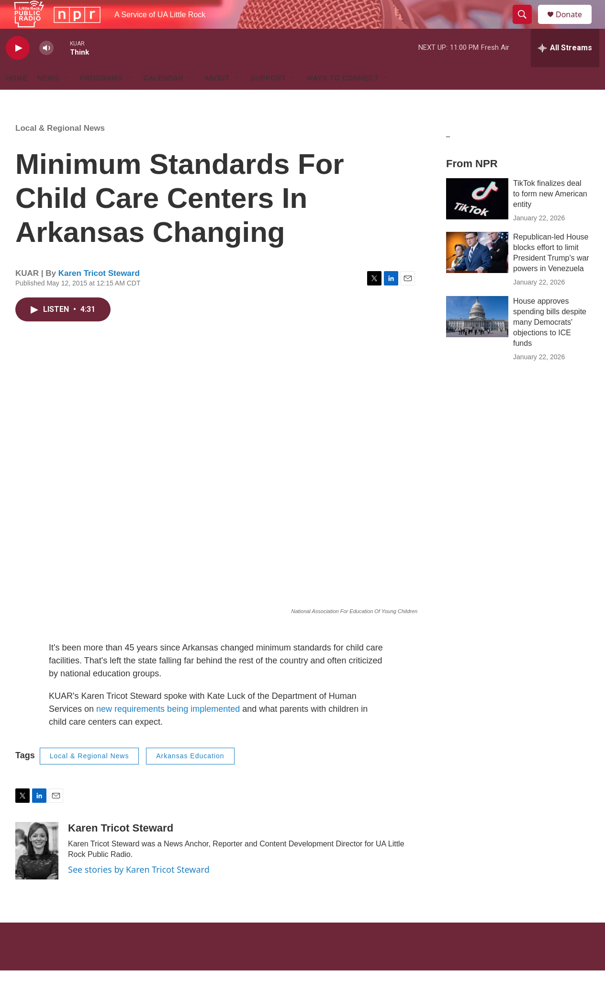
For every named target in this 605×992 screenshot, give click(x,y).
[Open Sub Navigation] (66, 99)
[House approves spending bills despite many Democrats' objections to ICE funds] (477, 338)
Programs (101, 99)
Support (268, 99)
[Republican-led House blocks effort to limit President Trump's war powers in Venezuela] (477, 274)
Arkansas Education (190, 777)
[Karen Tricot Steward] (36, 872)
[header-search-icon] (526, 25)
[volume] (46, 69)
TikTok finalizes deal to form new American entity (550, 215)
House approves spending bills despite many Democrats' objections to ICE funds (549, 344)
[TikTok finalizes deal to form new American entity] (477, 220)
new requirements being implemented (168, 730)
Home (17, 99)
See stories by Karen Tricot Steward (139, 891)
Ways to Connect (343, 99)
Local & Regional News (60, 149)
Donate (575, 25)
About (217, 99)
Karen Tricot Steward (99, 294)
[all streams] (565, 69)
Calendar (164, 99)
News (48, 99)
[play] (17, 69)
